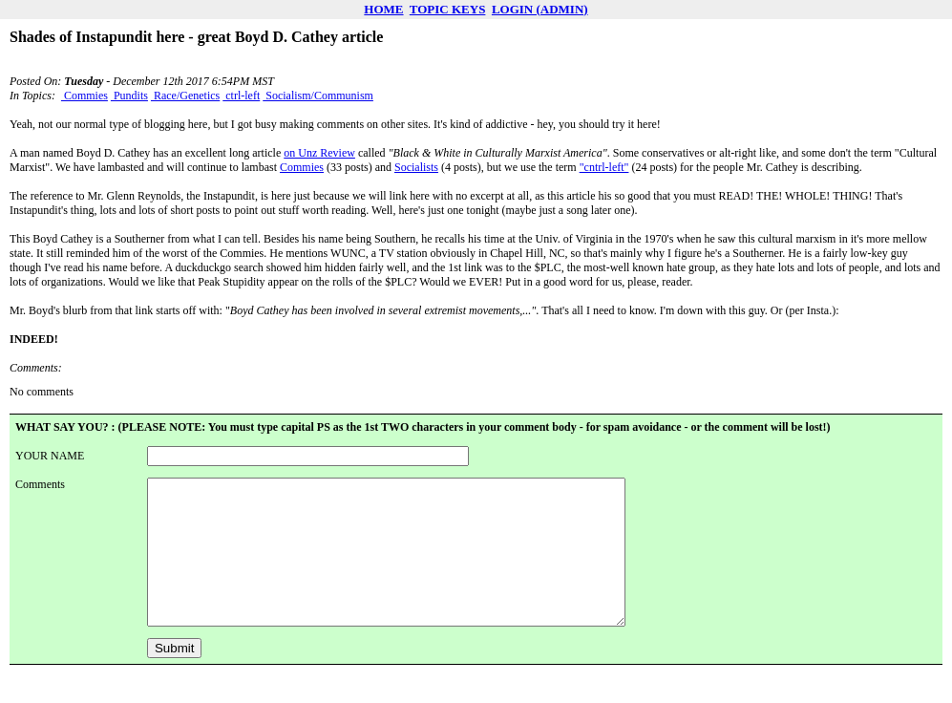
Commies (84, 95)
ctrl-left (241, 95)
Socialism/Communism (318, 95)
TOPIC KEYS (448, 9)
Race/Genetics (185, 95)
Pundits (129, 95)
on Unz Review (319, 153)
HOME (383, 9)
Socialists (416, 167)
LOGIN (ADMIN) (540, 9)
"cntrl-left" (604, 167)
